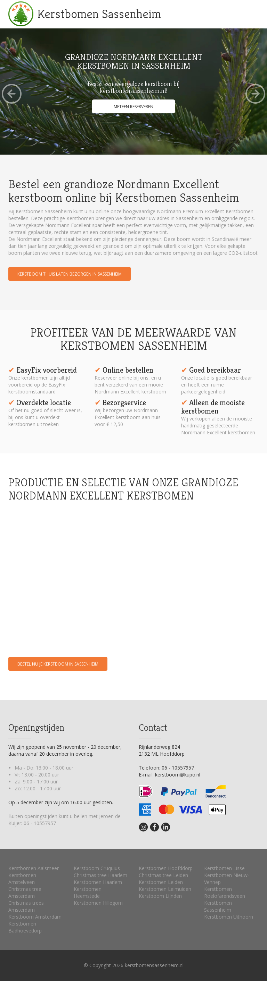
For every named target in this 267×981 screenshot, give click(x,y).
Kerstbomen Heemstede (88, 892)
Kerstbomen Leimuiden (165, 889)
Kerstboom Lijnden (160, 896)
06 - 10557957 (40, 823)
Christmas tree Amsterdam (24, 892)
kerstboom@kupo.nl (177, 774)
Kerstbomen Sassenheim (99, 13)
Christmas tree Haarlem (100, 875)
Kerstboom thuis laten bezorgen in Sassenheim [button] (69, 274)
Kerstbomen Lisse (224, 868)
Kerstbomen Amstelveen (22, 878)
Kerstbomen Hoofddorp (166, 868)
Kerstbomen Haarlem (98, 882)
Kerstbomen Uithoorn (228, 916)
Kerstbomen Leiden (161, 882)
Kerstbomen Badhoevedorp (25, 927)
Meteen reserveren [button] (133, 107)
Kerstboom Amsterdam (35, 916)
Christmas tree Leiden (163, 875)
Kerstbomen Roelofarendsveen (224, 892)
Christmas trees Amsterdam (26, 906)
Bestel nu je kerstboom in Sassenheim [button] (57, 664)
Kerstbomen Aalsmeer (33, 868)
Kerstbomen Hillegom (98, 903)
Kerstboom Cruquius (97, 868)
